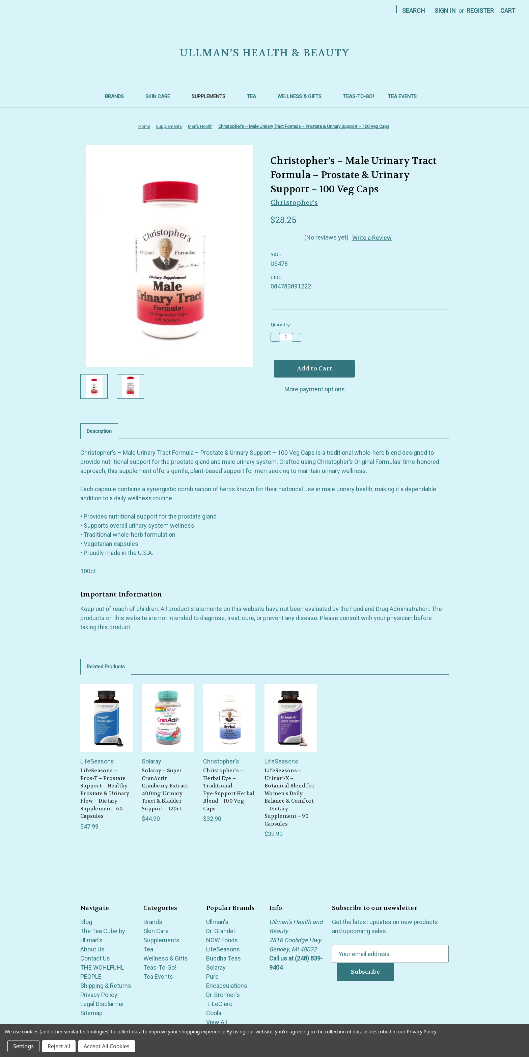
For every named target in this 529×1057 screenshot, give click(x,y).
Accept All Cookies (107, 1046)
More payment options (314, 389)
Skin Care (161, 96)
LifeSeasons (223, 949)
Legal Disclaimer (102, 1003)
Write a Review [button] (372, 237)
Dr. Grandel (220, 931)
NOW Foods (222, 940)
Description (99, 431)
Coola (213, 1013)
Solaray (216, 967)
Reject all (59, 1046)
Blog (86, 921)
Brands (118, 96)
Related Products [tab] (106, 667)
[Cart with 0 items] (508, 10)
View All (216, 1022)
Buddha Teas (223, 958)
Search (413, 10)
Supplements (212, 96)
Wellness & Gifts (303, 96)
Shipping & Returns (105, 985)
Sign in (445, 10)
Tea (255, 96)
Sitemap (91, 1013)
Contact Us (95, 958)
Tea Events (406, 96)
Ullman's (217, 921)
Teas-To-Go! (358, 96)
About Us (92, 949)
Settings (23, 1046)
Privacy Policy (98, 994)
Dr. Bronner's (223, 994)
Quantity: (281, 325)
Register (480, 10)
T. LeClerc (219, 1003)
